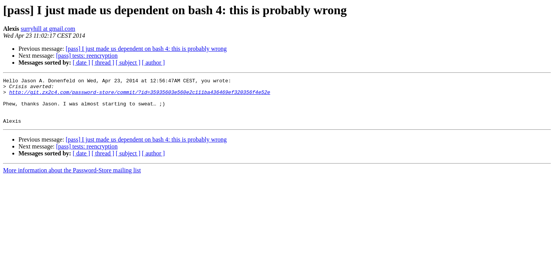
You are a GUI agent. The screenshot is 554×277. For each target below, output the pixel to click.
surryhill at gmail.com (48, 28)
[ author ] (153, 62)
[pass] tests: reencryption (87, 55)
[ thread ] (103, 62)
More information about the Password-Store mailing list (72, 179)
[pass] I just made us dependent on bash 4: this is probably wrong (146, 48)
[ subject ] (128, 62)
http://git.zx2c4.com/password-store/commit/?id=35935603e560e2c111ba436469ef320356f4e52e (139, 95)
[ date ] (81, 62)
